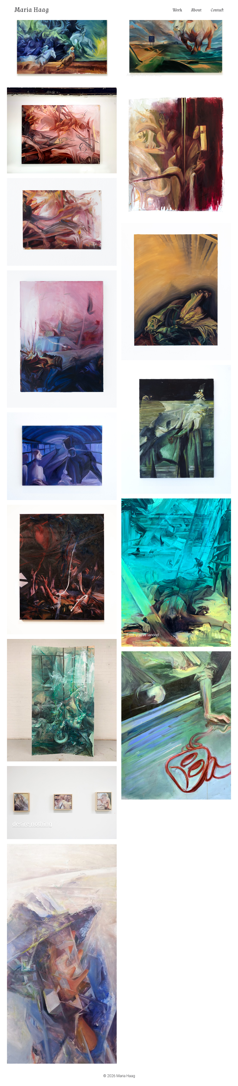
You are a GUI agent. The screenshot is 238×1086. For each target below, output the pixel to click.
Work (177, 10)
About (196, 10)
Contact (217, 10)
